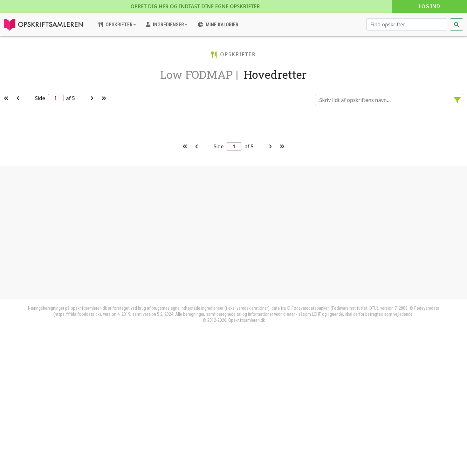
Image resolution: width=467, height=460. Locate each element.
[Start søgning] (456, 24)
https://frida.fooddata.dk (77, 435)
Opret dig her (195, 6)
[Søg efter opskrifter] (406, 24)
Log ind (429, 6)
